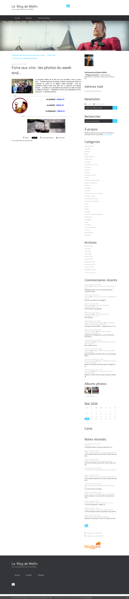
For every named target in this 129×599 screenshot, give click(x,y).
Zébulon (87, 235)
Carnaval (87, 162)
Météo (87, 209)
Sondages (88, 219)
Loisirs (87, 206)
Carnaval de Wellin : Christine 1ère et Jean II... (100, 323)
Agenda (87, 151)
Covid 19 (87, 170)
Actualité (87, 149)
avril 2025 (88, 251)
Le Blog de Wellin (25, 6)
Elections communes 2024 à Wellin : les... (100, 287)
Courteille (88, 371)
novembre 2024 (90, 264)
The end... (88, 445)
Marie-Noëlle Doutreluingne (94, 323)
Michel (87, 286)
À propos (41, 575)
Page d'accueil (51, 55)
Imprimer (60, 138)
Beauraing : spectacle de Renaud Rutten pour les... (100, 486)
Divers (87, 178)
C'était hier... (89, 159)
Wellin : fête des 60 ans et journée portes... (99, 461)
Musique (87, 212)
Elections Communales (92, 180)
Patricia (87, 297)
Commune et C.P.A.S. (91, 164)
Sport (86, 222)
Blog (86, 154)
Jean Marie (88, 314)
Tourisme (88, 225)
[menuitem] (17, 18)
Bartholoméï (89, 342)
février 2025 (89, 256)
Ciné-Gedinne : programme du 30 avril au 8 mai (100, 470)
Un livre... (88, 230)
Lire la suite (108, 135)
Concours (88, 167)
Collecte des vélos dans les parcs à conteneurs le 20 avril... (28, 55)
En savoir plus (87, 597)
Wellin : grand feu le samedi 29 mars (97, 517)
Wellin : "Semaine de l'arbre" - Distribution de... (101, 362)
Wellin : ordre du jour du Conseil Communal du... (100, 351)
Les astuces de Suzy (91, 198)
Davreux (87, 351)
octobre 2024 (89, 267)
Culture (87, 172)
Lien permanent (46, 138)
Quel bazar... (89, 217)
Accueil (17, 18)
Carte (88, 428)
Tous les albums (89, 396)
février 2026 (89, 246)
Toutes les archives (90, 272)
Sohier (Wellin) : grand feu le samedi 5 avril (99, 510)
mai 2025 (88, 249)
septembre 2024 (90, 269)
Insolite (87, 185)
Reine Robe (88, 305)
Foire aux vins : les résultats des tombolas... (25, 58)
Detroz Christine (90, 331)
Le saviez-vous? (90, 196)
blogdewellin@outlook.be (93, 91)
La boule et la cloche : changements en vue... (100, 297)
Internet (87, 191)
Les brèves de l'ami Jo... (92, 201)
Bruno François (90, 361)
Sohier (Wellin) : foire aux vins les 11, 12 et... (99, 503)
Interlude (88, 188)
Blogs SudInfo (89, 157)
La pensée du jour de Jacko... (94, 193)
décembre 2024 (90, 262)
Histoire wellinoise (91, 183)
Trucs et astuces (90, 227)
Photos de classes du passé (94, 214)
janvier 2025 (89, 259)
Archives (29, 18)
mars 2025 (88, 254)
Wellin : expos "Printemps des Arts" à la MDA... (100, 494)
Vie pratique (89, 233)
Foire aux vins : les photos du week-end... (42, 70)
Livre (86, 204)
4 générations (89, 146)
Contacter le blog (44, 18)
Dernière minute (90, 175)
